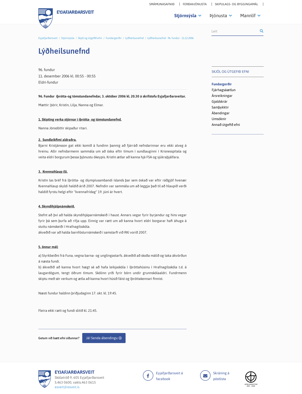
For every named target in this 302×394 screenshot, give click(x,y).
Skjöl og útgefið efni (90, 38)
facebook (148, 375)
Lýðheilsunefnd (134, 38)
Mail (205, 375)
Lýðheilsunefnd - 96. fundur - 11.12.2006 (170, 38)
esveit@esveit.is (67, 387)
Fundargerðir (114, 38)
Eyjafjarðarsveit (48, 38)
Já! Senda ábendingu (102, 338)
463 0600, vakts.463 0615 (76, 382)
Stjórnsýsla (67, 38)
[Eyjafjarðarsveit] (44, 387)
